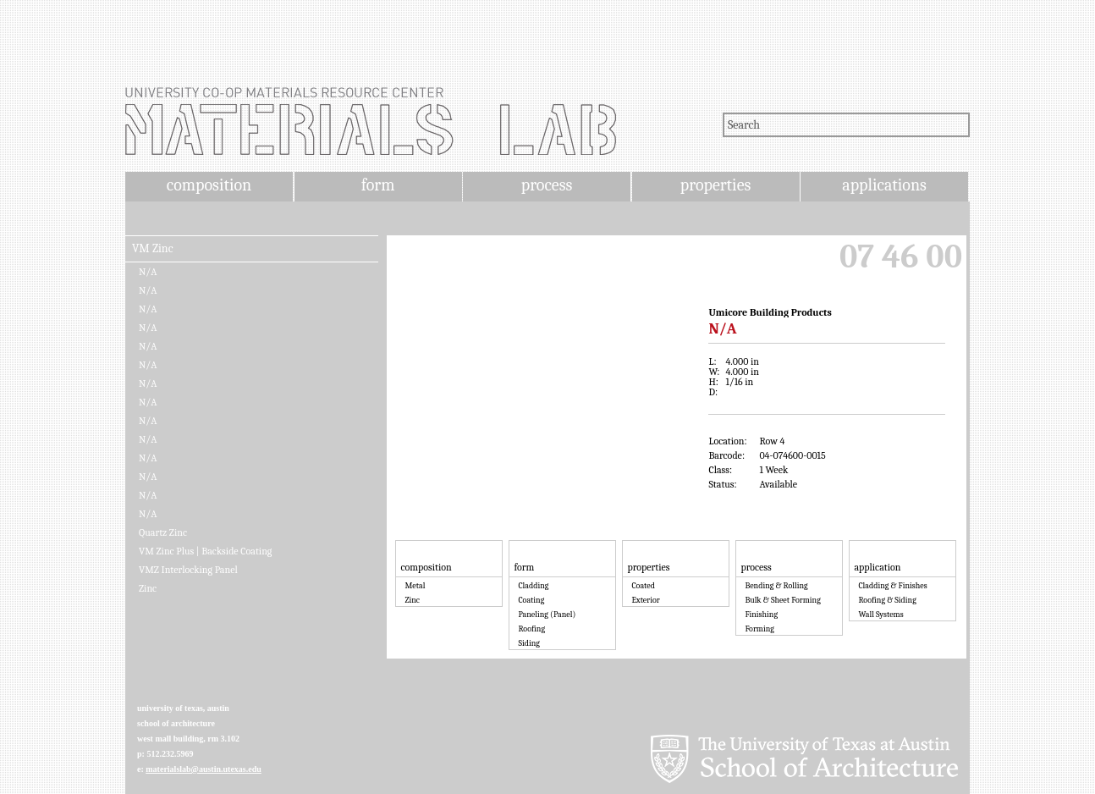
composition (209, 185)
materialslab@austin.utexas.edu (203, 769)
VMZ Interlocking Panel (188, 570)
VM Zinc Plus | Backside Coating (205, 551)
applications (884, 185)
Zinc (148, 588)
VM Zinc (152, 249)
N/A (148, 272)
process (547, 185)
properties (715, 185)
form (378, 185)
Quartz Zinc (163, 532)
